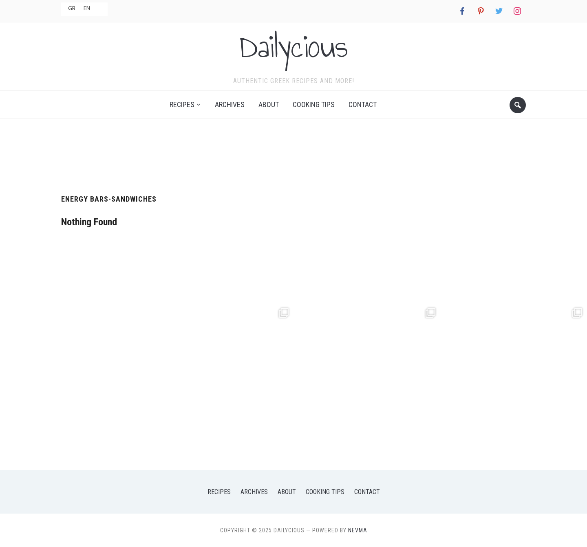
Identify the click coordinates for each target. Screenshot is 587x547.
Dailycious (293, 46)
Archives (230, 104)
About (268, 104)
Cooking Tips (314, 104)
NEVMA (357, 530)
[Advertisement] (293, 153)
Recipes (182, 104)
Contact (363, 104)
